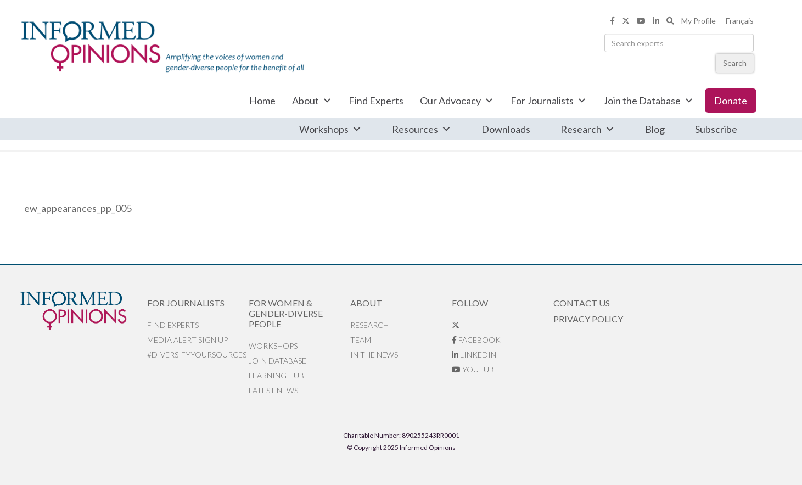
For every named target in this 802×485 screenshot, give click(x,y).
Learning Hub (276, 375)
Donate (730, 100)
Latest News (273, 390)
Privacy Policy (588, 319)
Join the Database (648, 101)
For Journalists (549, 101)
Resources (421, 129)
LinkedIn (474, 354)
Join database (277, 360)
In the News (374, 354)
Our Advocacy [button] (457, 101)
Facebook (476, 339)
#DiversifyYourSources (196, 354)
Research (587, 129)
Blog (655, 129)
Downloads (505, 129)
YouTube (475, 369)
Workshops (330, 129)
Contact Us (581, 303)
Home (262, 100)
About (312, 101)
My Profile (698, 20)
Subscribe (716, 129)
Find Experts (376, 100)
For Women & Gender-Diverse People (286, 313)
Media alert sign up (187, 339)
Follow (470, 303)
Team (360, 339)
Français (740, 20)
